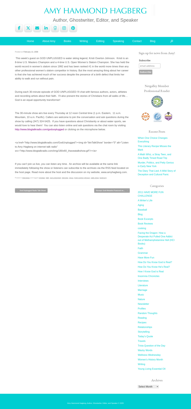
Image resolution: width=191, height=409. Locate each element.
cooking (142, 228)
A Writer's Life (145, 200)
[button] (171, 41)
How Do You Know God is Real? (155, 262)
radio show (95, 178)
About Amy (48, 41)
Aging (141, 205)
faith (47, 178)
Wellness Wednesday (149, 355)
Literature (143, 285)
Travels (141, 341)
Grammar (143, 253)
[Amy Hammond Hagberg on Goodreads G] (55, 28)
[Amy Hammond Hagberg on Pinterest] (73, 28)
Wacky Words (145, 350)
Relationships (145, 327)
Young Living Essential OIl (151, 369)
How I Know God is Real (151, 271)
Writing (84, 41)
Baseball (142, 209)
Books (67, 41)
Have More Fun (146, 257)
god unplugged (55, 178)
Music (141, 294)
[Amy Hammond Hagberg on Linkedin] (46, 28)
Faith (140, 248)
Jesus (71, 178)
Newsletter (143, 304)
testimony (103, 178)
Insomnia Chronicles (148, 276)
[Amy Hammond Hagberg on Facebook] (19, 28)
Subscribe (144, 60)
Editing (100, 41)
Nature (141, 299)
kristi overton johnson (82, 178)
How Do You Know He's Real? (154, 267)
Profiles (142, 308)
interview (65, 178)
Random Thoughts (147, 313)
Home (30, 41)
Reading (142, 318)
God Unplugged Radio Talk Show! (31, 190)
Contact (137, 41)
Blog (152, 41)
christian (42, 178)
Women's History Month (150, 359)
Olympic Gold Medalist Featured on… (112, 190)
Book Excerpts (145, 219)
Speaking (118, 41)
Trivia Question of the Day (151, 345)
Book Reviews (145, 223)
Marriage (142, 290)
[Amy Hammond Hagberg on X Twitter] (28, 28)
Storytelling (144, 331)
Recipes (142, 322)
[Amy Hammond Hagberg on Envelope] (37, 28)
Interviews (26, 178)
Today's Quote (145, 336)
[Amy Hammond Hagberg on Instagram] (64, 28)
